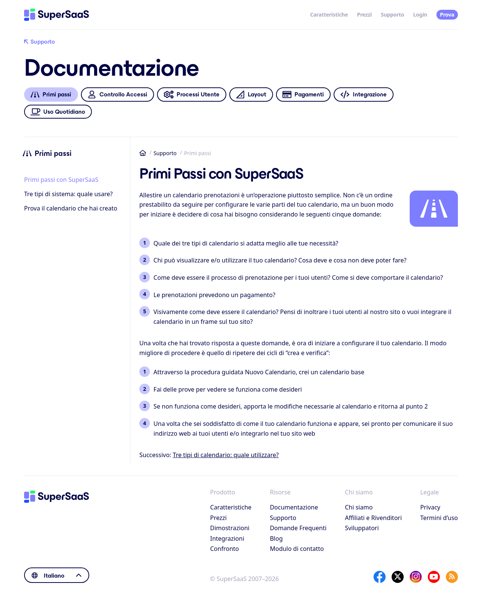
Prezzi (364, 14)
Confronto (224, 548)
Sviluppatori (362, 528)
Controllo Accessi (117, 95)
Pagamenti (303, 95)
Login (420, 14)
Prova (447, 14)
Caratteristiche (329, 14)
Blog (276, 538)
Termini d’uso (439, 518)
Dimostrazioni (230, 528)
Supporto (392, 14)
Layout (251, 95)
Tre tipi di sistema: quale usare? (68, 194)
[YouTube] (434, 577)
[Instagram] (416, 577)
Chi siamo (359, 507)
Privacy (430, 507)
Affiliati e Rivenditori (373, 518)
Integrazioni (227, 538)
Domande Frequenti (298, 528)
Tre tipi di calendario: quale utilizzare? (226, 455)
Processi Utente (191, 95)
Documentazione (294, 507)
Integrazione (363, 95)
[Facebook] (380, 577)
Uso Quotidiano (58, 112)
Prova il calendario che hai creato (70, 208)
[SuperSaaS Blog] (452, 577)
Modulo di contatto (297, 548)
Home (142, 153)
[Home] (56, 14)
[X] (398, 577)
